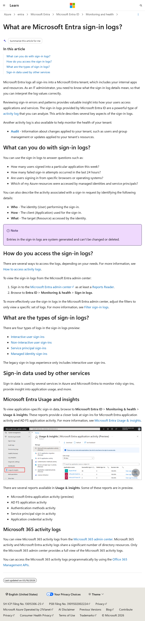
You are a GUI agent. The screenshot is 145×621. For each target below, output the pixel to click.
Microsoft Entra (40, 14)
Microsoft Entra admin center (50, 287)
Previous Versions (90, 609)
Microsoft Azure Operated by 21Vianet (27, 609)
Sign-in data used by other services (28, 72)
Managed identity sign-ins (29, 353)
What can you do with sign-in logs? (28, 56)
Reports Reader (103, 287)
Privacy (100, 604)
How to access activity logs (22, 269)
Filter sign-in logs (96, 307)
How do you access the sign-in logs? (29, 61)
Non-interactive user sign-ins (31, 342)
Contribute (125, 609)
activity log (11, 113)
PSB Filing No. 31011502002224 (68, 604)
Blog (108, 609)
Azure (7, 14)
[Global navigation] (4, 5)
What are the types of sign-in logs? (28, 67)
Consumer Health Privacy (35, 615)
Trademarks (87, 615)
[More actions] (138, 14)
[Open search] (141, 5)
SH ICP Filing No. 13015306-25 (22, 604)
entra (21, 14)
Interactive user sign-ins (27, 336)
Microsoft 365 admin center (93, 539)
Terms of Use (67, 615)
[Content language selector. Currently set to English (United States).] (21, 594)
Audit (15, 131)
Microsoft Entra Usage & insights (118, 420)
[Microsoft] (72, 5)
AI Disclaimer (67, 609)
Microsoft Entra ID (67, 14)
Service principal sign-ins (28, 348)
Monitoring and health (100, 14)
